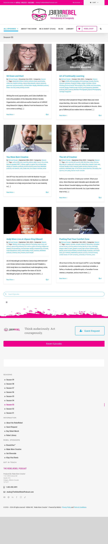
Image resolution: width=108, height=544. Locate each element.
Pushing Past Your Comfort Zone (74, 239)
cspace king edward (29, 83)
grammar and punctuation (14, 85)
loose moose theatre (70, 250)
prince (95, 166)
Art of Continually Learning (71, 76)
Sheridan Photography (81, 89)
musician (90, 250)
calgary (67, 244)
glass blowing (36, 246)
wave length (30, 252)
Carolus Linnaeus (64, 83)
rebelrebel (68, 168)
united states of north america (68, 255)
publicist (62, 168)
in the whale (44, 162)
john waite (82, 164)
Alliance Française (31, 244)
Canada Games (93, 81)
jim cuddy (68, 164)
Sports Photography (94, 89)
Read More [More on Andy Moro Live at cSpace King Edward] (9, 279)
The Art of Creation (68, 157)
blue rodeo (89, 162)
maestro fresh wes (94, 164)
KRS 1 (19, 164)
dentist (84, 246)
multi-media (25, 250)
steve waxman (87, 168)
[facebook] (17, 497)
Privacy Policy (66, 507)
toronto (85, 252)
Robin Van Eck (10, 87)
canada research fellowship (84, 244)
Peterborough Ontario (76, 87)
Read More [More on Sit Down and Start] (9, 114)
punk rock (37, 166)
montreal (45, 248)
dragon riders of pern (65, 248)
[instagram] (21, 497)
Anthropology (84, 81)
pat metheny (66, 252)
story (18, 252)
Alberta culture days (18, 244)
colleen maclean (86, 83)
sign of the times (77, 168)
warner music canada (78, 170)
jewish (61, 250)
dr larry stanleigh (92, 246)
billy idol (83, 162)
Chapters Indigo (76, 83)
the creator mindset (36, 168)
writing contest (24, 87)
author (14, 162)
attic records (69, 162)
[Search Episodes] (54, 294)
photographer (87, 87)
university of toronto (85, 255)
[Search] (5, 294)
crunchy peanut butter (75, 246)
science (70, 89)
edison (31, 162)
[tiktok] (25, 497)
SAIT (66, 89)
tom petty (67, 170)
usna (93, 255)
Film (84, 85)
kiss (87, 164)
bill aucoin (77, 162)
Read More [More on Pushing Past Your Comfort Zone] (62, 278)
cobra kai (9, 83)
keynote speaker (11, 164)
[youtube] (4, 497)
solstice (14, 252)
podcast (20, 166)
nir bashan (14, 166)
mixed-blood (38, 248)
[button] (101, 28)
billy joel (19, 162)
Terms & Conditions (80, 507)
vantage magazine (65, 91)
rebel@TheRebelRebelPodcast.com (46, 2)
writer (17, 87)
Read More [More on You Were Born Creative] (9, 192)
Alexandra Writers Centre (20, 81)
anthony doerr (33, 81)
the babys (95, 168)
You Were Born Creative (17, 157)
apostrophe (41, 81)
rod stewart (15, 168)
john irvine (74, 164)
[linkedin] (12, 497)
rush (21, 168)
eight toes (37, 162)
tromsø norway (93, 252)
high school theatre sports (90, 248)
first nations (28, 246)
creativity (25, 162)
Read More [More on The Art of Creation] (62, 197)
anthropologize (74, 81)
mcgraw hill (33, 164)
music (31, 250)
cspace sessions (41, 83)
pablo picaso (83, 166)
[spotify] (8, 497)
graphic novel (77, 248)
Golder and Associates (93, 85)
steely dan (26, 168)
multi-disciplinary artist (13, 250)
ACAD (67, 81)
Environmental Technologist (73, 85)
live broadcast (15, 248)
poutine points (28, 166)
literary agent (25, 164)
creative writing (17, 83)
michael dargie (64, 87)
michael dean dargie (30, 85)
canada (72, 244)
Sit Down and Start (15, 76)
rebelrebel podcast (42, 85)
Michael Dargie (13, 79)
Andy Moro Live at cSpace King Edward (24, 239)
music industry (73, 166)
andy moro (41, 244)
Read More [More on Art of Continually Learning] (62, 115)
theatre (23, 252)
